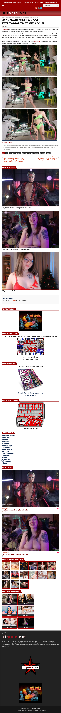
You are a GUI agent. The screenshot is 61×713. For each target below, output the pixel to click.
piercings (42, 153)
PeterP (6, 26)
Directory (43, 710)
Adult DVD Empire (8, 435)
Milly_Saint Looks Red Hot (53, 2)
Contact (24, 710)
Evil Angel (5, 452)
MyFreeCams (6, 462)
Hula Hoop (24, 153)
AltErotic (5, 439)
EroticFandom (7, 450)
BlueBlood (5, 444)
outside (37, 153)
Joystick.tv (5, 460)
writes (7, 142)
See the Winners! (30, 416)
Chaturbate (6, 448)
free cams (12, 153)
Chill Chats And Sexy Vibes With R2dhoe (34, 2)
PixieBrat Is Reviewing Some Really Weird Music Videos (46, 158)
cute (7, 153)
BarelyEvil (5, 442)
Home (3, 17)
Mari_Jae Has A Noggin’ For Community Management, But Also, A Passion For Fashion (15, 159)
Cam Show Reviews (9, 17)
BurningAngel (7, 446)
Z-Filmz (4, 464)
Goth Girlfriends (7, 454)
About (19, 710)
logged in (13, 300)
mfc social (31, 153)
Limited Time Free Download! (30, 366)
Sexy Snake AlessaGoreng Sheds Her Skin (16, 208)
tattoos (48, 153)
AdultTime (5, 438)
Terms (30, 710)
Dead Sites (36, 710)
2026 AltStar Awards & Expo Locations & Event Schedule (30, 336)
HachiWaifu (5, 29)
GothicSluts (6, 456)
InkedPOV (5, 458)
